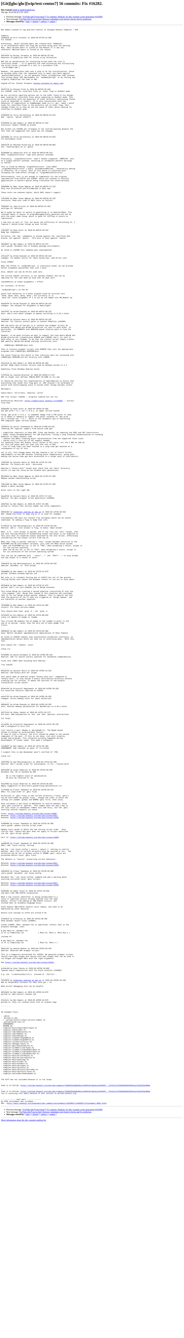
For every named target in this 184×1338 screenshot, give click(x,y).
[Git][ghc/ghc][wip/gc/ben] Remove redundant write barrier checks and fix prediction (55, 19)
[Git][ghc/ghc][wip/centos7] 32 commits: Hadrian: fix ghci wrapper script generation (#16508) (63, 17)
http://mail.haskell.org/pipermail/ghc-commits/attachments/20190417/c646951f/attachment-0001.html (56, 1318)
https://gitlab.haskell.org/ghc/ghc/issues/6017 (34, 973)
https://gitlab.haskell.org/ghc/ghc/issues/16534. (29, 1149)
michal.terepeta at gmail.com (48, 95)
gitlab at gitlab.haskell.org (24, 10)
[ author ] (53, 21)
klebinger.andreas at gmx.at (27, 609)
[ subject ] (44, 21)
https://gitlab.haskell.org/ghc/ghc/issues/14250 (34, 976)
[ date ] (28, 21)
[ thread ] (35, 21)
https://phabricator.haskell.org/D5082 (44, 476)
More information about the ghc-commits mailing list (23, 1336)
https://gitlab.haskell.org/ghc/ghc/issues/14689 (32, 971)
